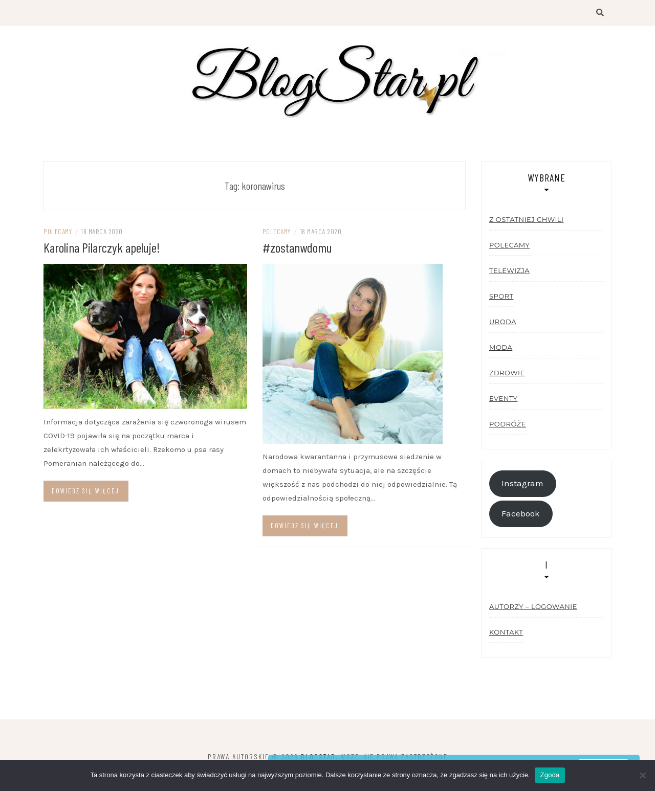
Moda (500, 347)
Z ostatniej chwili (526, 219)
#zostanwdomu (297, 247)
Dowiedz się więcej (85, 491)
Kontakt (506, 632)
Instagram (522, 483)
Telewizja (509, 270)
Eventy (503, 398)
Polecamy (57, 231)
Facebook (520, 513)
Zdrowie (507, 373)
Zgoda (549, 775)
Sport (501, 296)
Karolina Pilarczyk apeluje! (101, 247)
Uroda (502, 322)
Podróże (507, 424)
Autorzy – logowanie (533, 606)
